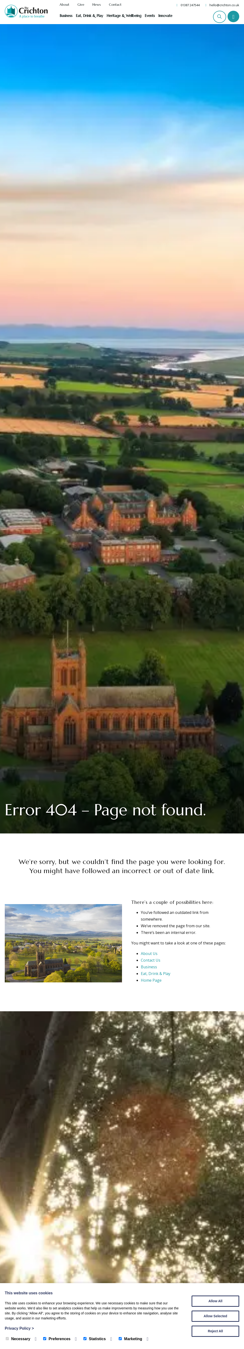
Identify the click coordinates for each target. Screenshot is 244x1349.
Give (80, 5)
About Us (149, 953)
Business (66, 15)
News (96, 5)
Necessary (18, 1339)
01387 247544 (190, 5)
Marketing (130, 1339)
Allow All (215, 1301)
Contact (115, 5)
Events (150, 15)
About (64, 5)
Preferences (57, 1339)
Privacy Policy (19, 1328)
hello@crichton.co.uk (224, 5)
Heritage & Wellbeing (124, 15)
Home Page (151, 980)
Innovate (165, 15)
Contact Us (150, 960)
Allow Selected (215, 1316)
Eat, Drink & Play (89, 15)
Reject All (215, 1331)
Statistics (94, 1339)
